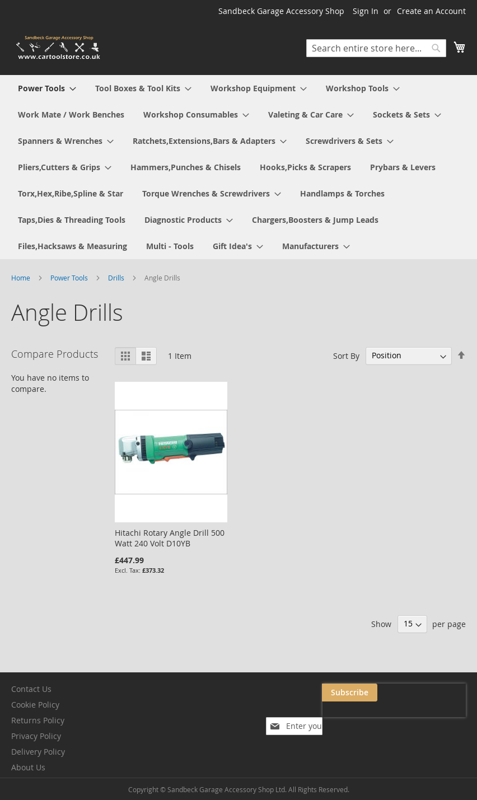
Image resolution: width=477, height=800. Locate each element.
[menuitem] (47, 88)
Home (21, 277)
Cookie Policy (35, 704)
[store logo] (58, 48)
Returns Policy (37, 720)
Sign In (365, 11)
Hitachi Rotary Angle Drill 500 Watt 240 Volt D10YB (170, 538)
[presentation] (353, 718)
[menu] (238, 167)
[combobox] (376, 48)
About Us (28, 767)
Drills (117, 277)
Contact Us (31, 689)
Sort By (346, 355)
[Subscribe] (438, 692)
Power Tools (70, 277)
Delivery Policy (38, 751)
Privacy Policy (36, 736)
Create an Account (431, 11)
